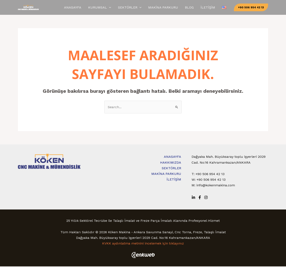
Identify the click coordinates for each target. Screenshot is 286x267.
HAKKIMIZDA (170, 163)
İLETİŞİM (214, 8)
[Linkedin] (193, 198)
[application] (133, 7)
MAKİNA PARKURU (178, 8)
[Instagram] (206, 198)
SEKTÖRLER (149, 7)
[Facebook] (200, 198)
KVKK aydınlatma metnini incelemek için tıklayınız (143, 244)
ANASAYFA (101, 8)
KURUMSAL (123, 7)
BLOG (200, 8)
